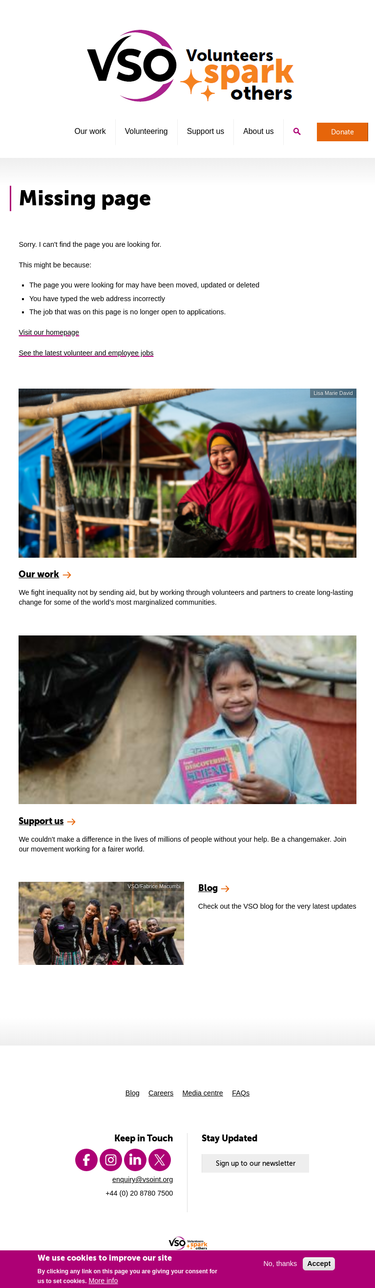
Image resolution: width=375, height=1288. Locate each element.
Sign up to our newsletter (255, 1163)
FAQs (241, 1093)
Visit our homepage (49, 332)
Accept (319, 1267)
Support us (206, 131)
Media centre (203, 1093)
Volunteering (146, 131)
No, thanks (280, 1267)
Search (297, 131)
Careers (160, 1093)
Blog (132, 1093)
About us (258, 131)
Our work (89, 131)
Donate (342, 132)
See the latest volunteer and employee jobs (86, 353)
